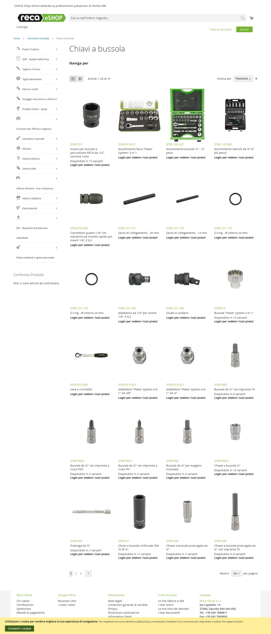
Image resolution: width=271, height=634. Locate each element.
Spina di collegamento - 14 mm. (187, 233)
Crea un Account (220, 29)
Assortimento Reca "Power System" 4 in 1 (135, 151)
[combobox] (158, 18)
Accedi (244, 29)
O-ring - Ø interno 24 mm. (87, 313)
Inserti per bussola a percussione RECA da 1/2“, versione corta (87, 152)
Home (17, 38)
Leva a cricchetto (81, 389)
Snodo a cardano (177, 313)
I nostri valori (66, 605)
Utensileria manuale (38, 38)
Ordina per (224, 78)
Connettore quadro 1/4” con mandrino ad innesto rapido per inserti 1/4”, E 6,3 (91, 236)
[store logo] (41, 18)
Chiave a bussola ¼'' (227, 465)
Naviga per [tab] (78, 63)
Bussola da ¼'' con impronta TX (234, 389)
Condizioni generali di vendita (127, 605)
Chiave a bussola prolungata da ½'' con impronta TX (235, 547)
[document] (136, 626)
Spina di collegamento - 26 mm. (139, 233)
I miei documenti (169, 612)
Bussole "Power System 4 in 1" (234, 313)
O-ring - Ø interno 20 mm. (231, 233)
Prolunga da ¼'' (80, 545)
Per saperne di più (232, 621)
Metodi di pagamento (31, 612)
